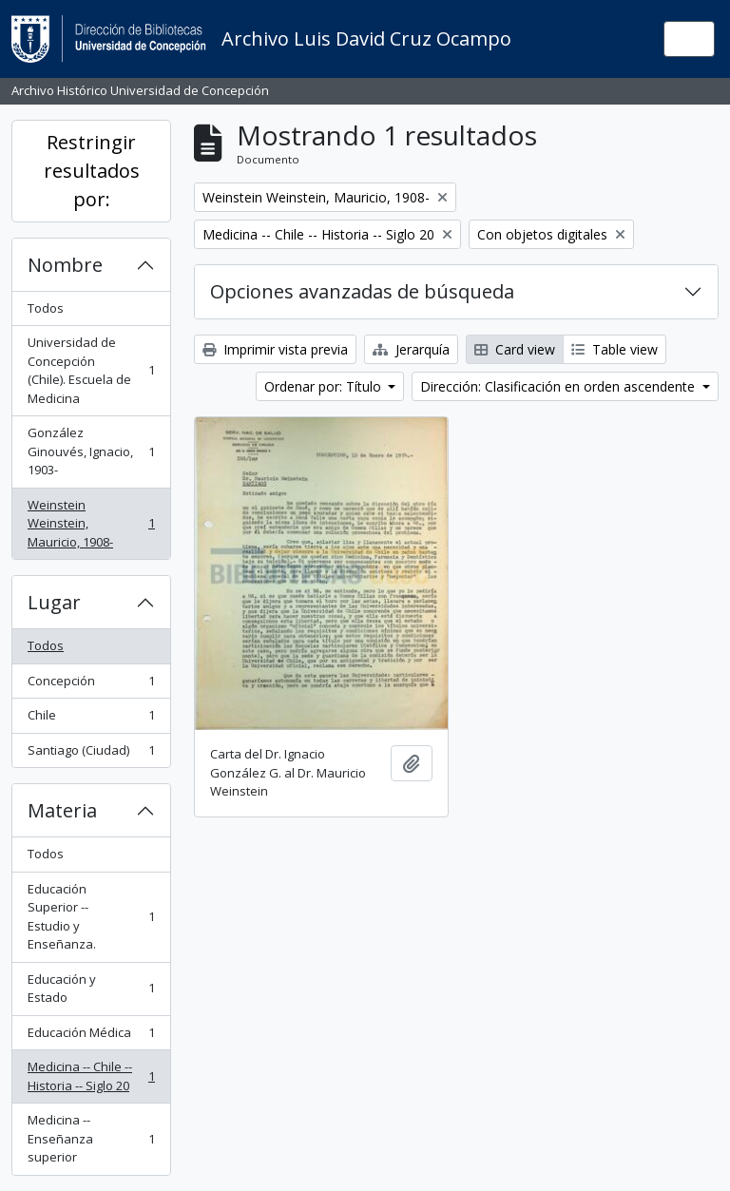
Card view (514, 349)
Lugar (54, 602)
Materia (62, 810)
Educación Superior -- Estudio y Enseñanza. (91, 916)
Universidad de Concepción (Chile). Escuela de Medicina (91, 370)
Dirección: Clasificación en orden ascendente (559, 386)
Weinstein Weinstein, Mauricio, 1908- (91, 523)
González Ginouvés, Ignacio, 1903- (91, 451)
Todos (46, 308)
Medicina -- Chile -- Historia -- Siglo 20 (91, 1076)
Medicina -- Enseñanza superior (91, 1138)
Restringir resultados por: (92, 170)
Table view (614, 349)
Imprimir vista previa (275, 349)
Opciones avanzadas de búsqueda (362, 291)
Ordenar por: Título (324, 386)
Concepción (91, 685)
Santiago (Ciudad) (91, 754)
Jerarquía (411, 349)
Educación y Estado (91, 988)
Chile (91, 719)
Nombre (65, 265)
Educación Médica (91, 1036)
